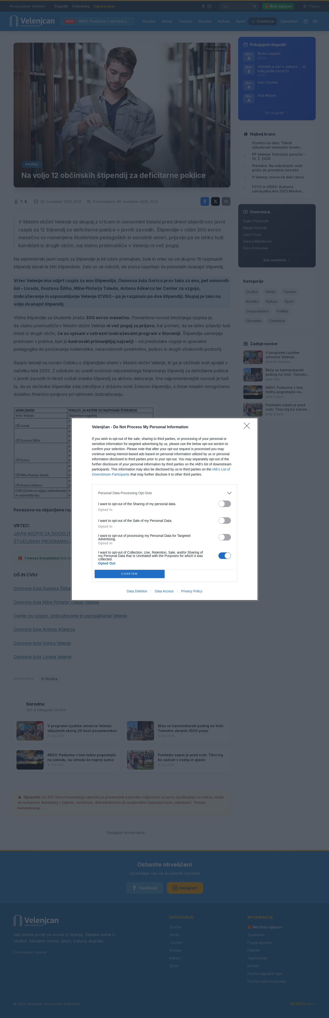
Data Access (164, 591)
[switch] (224, 504)
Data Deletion (137, 591)
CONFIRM (130, 574)
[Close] (248, 427)
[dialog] (164, 509)
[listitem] (164, 493)
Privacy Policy (191, 591)
